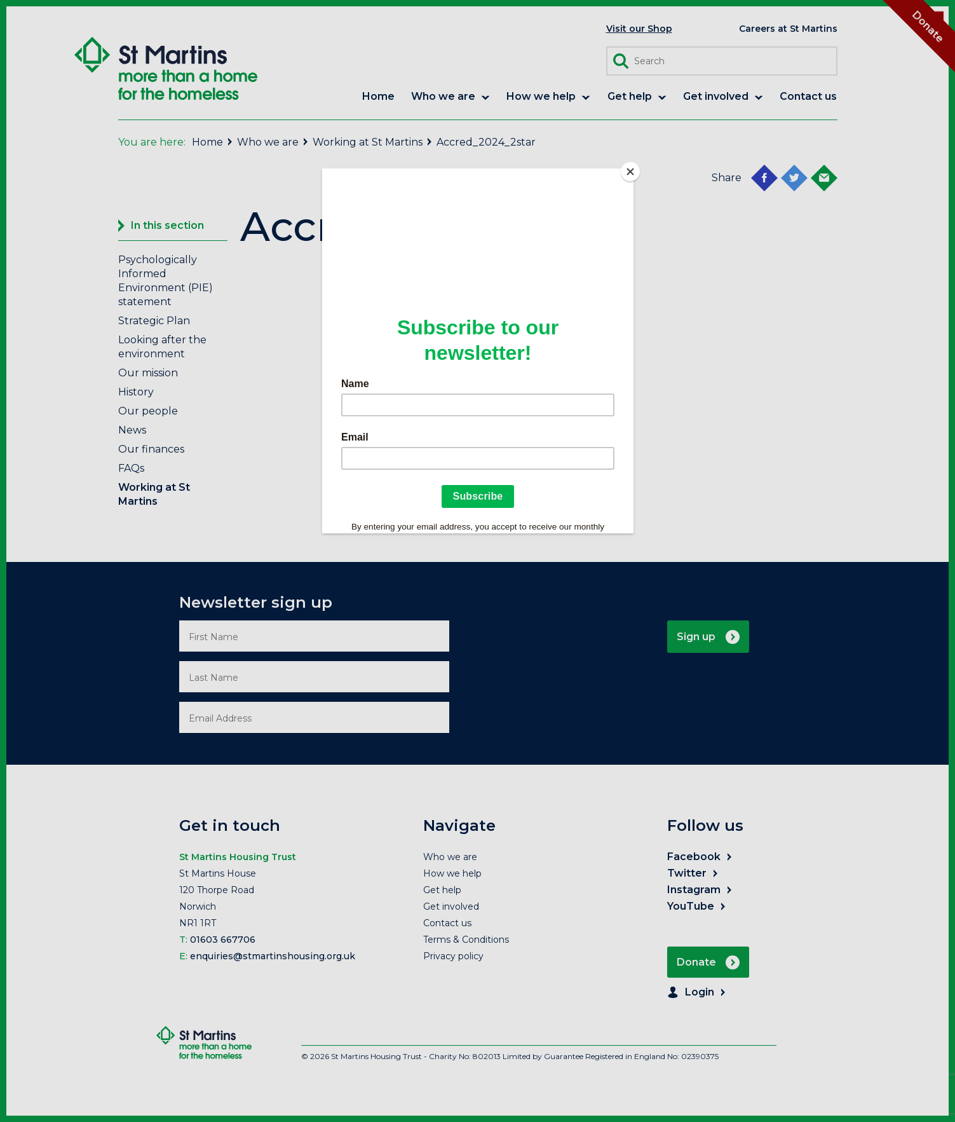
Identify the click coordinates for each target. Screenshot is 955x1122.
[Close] (630, 171)
